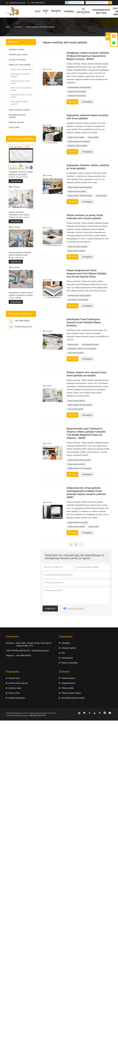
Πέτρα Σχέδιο (14, 127)
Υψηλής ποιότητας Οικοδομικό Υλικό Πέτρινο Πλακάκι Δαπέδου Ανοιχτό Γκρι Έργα (19, 215)
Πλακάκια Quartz (68, 678)
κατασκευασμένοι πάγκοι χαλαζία (79, 87)
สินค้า (45, 12)
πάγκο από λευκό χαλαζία (76, 96)
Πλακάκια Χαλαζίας (16, 122)
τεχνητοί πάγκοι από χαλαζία (77, 523)
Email (72, 101)
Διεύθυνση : (10, 643)
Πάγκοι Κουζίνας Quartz (71, 693)
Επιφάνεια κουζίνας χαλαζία (77, 146)
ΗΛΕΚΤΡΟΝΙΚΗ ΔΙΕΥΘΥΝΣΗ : (18, 651)
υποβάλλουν (50, 609)
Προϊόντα (18, 27)
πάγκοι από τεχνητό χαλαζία (77, 247)
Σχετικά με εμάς (15, 688)
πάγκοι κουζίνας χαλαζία (76, 527)
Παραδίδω (66, 643)
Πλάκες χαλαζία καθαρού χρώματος (19, 103)
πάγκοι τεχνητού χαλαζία (76, 401)
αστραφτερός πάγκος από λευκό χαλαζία (82, 349)
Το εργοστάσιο (83, 11)
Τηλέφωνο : (10, 656)
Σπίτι (8, 27)
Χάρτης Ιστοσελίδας (70, 663)
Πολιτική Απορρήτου (17, 698)
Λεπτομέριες (87, 102)
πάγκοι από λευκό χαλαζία (77, 92)
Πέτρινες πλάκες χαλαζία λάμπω (22, 70)
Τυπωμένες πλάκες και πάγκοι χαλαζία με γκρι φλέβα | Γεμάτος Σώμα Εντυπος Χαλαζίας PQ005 (21, 174)
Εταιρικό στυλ (14, 678)
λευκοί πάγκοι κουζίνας (76, 353)
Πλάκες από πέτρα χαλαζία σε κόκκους (21, 89)
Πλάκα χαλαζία (67, 688)
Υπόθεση (69, 11)
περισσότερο (16, 181)
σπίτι (37, 11)
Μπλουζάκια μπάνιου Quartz (73, 698)
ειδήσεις (56, 12)
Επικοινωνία (12, 636)
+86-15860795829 (38, 3)
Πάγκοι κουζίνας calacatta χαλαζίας (80, 187)
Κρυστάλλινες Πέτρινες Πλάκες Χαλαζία (21, 96)
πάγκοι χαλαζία (93, 137)
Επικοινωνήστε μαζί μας (101, 11)
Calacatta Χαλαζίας (16, 50)
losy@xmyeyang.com (17, 3)
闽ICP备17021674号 (38, 716)
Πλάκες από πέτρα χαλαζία (20, 65)
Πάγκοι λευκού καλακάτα (76, 464)
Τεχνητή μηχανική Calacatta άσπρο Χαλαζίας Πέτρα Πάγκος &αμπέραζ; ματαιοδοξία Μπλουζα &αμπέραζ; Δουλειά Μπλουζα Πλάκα (20, 255)
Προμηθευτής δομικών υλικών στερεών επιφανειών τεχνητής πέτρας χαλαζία (21, 295)
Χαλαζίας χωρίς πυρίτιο (18, 55)
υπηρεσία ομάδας (69, 648)
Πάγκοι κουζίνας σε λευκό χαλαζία (79, 468)
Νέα (63, 653)
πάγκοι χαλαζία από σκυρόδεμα (79, 142)
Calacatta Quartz (68, 683)
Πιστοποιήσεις (67, 658)
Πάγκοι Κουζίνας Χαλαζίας (19, 110)
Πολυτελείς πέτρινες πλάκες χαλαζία (20, 82)
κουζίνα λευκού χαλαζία (76, 137)
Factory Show (14, 693)
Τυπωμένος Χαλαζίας (17, 60)
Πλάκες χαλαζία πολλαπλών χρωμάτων (20, 75)
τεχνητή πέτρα (93, 527)
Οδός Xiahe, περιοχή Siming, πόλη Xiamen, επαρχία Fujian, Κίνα (34, 644)
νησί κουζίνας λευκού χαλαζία (78, 300)
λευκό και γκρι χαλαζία (75, 409)
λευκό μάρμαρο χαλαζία (90, 345)
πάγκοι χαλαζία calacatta (76, 251)
